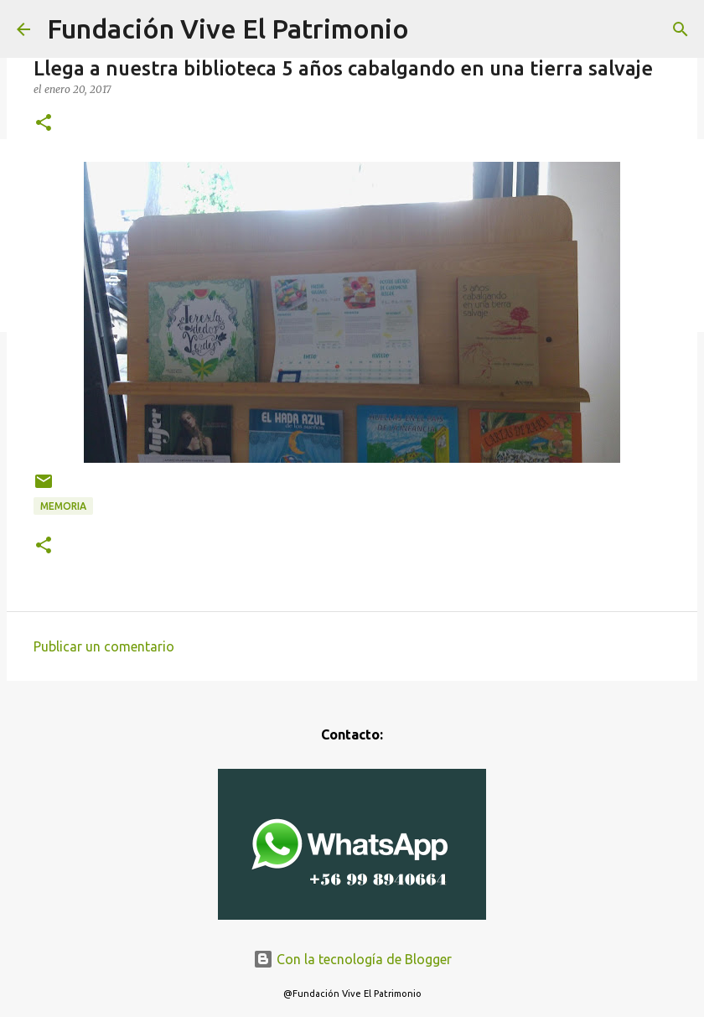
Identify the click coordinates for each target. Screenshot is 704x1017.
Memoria (63, 506)
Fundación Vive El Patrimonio (228, 28)
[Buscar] (680, 29)
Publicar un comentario (104, 646)
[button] (44, 123)
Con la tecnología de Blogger (352, 959)
